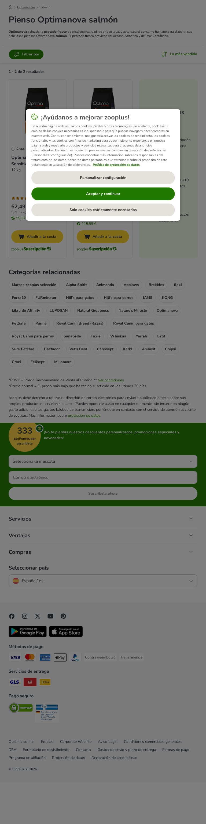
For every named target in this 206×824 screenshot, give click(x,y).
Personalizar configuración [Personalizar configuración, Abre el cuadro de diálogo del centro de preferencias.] (103, 177)
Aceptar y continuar (103, 193)
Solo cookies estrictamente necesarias (103, 209)
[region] (103, 164)
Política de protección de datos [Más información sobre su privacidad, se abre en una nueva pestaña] (116, 164)
